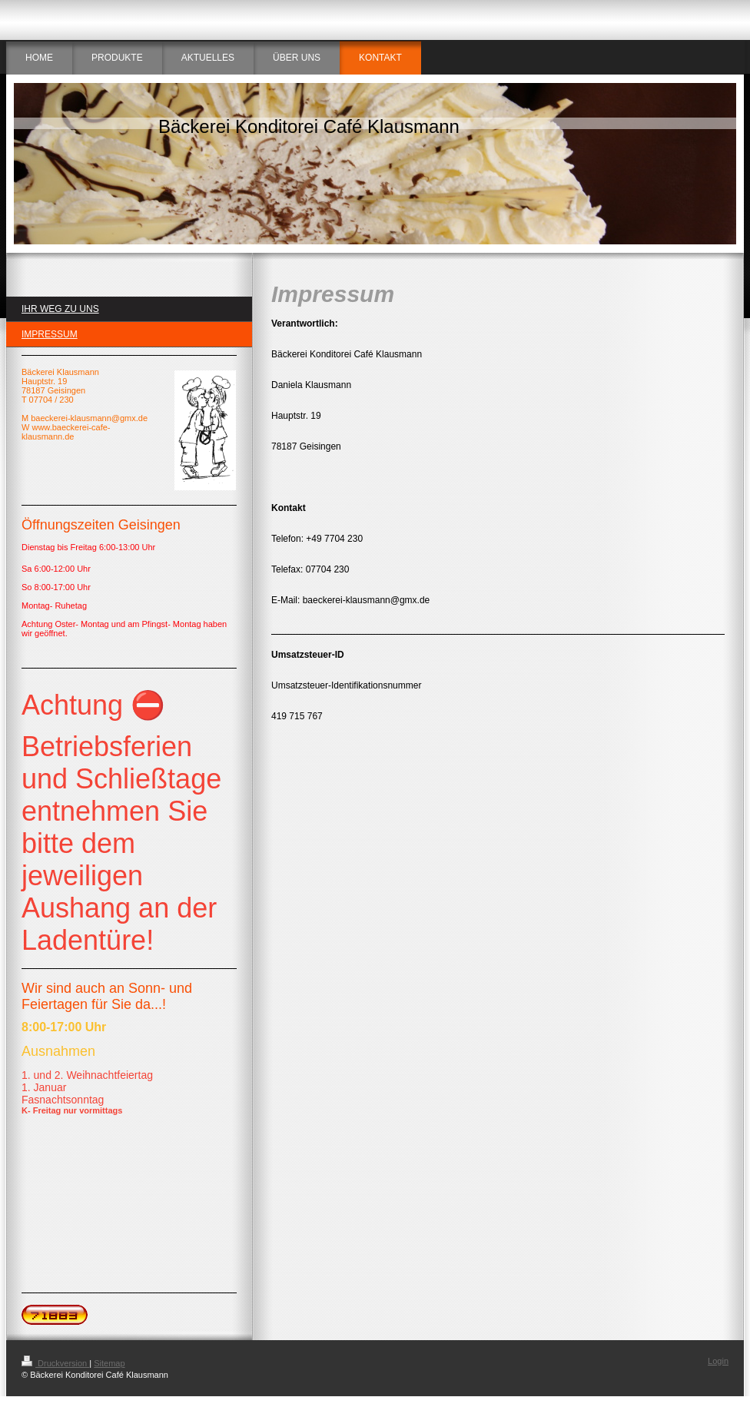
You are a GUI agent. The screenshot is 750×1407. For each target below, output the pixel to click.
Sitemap (109, 1363)
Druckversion (55, 1363)
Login (718, 1361)
